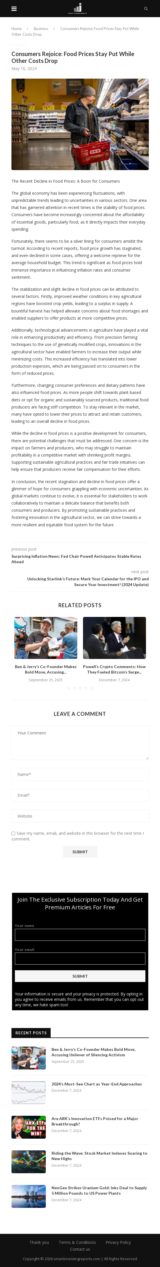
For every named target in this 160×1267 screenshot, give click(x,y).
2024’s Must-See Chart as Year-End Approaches (97, 1083)
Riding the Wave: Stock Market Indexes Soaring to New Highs (99, 1156)
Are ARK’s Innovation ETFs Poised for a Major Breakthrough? (95, 1121)
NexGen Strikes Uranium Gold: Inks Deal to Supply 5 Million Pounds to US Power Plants (99, 1190)
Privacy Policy (118, 1242)
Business (41, 28)
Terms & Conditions (77, 1242)
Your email (80, 956)
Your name (80, 932)
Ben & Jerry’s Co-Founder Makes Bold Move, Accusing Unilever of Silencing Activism (93, 1052)
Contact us (80, 1249)
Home (16, 28)
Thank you (39, 1242)
